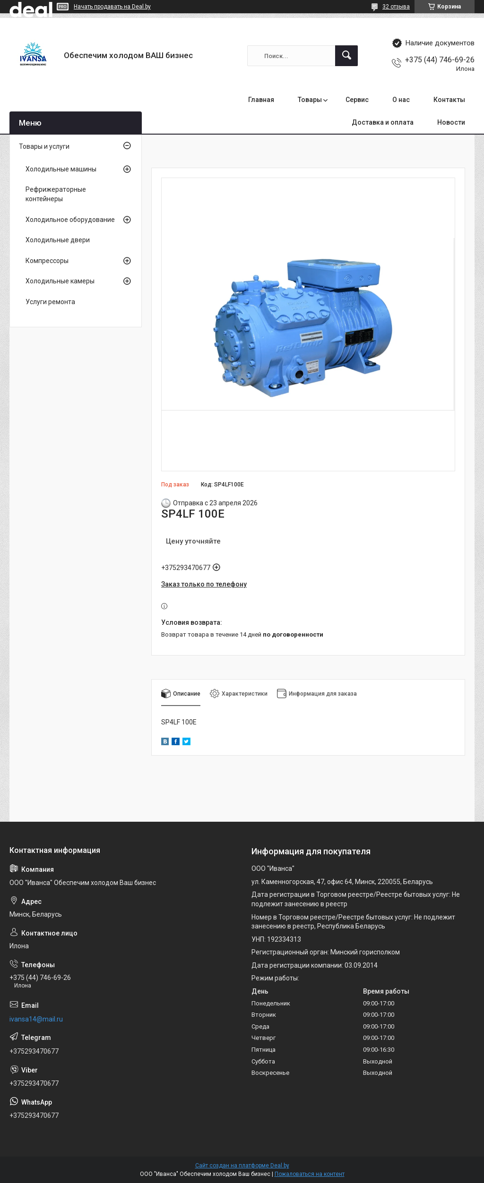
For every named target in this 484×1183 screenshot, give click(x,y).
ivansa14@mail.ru (36, 1019)
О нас (401, 99)
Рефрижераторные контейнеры (56, 194)
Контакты (449, 99)
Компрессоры (47, 260)
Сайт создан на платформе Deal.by (242, 1165)
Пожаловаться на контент (310, 1174)
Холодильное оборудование (70, 219)
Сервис (357, 99)
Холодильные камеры (60, 281)
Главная (261, 99)
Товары (310, 99)
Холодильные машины (61, 169)
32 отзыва (396, 6)
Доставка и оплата (383, 122)
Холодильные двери (58, 240)
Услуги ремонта (50, 302)
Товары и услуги (44, 146)
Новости (451, 122)
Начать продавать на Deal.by (112, 6)
